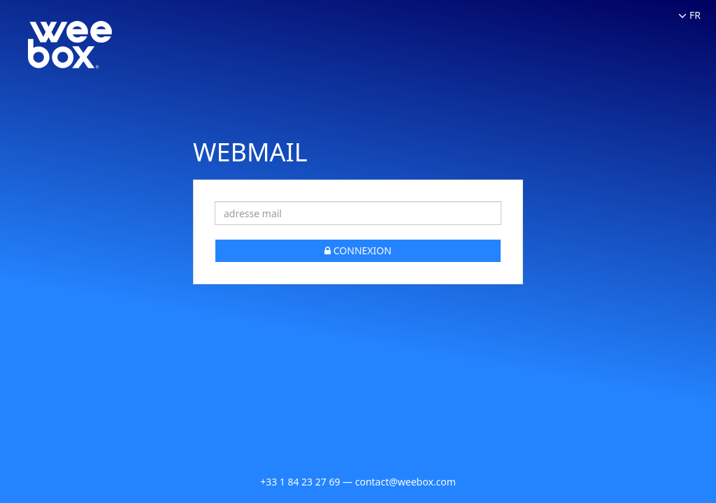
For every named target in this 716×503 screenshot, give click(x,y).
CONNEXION (358, 250)
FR (689, 15)
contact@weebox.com (405, 481)
